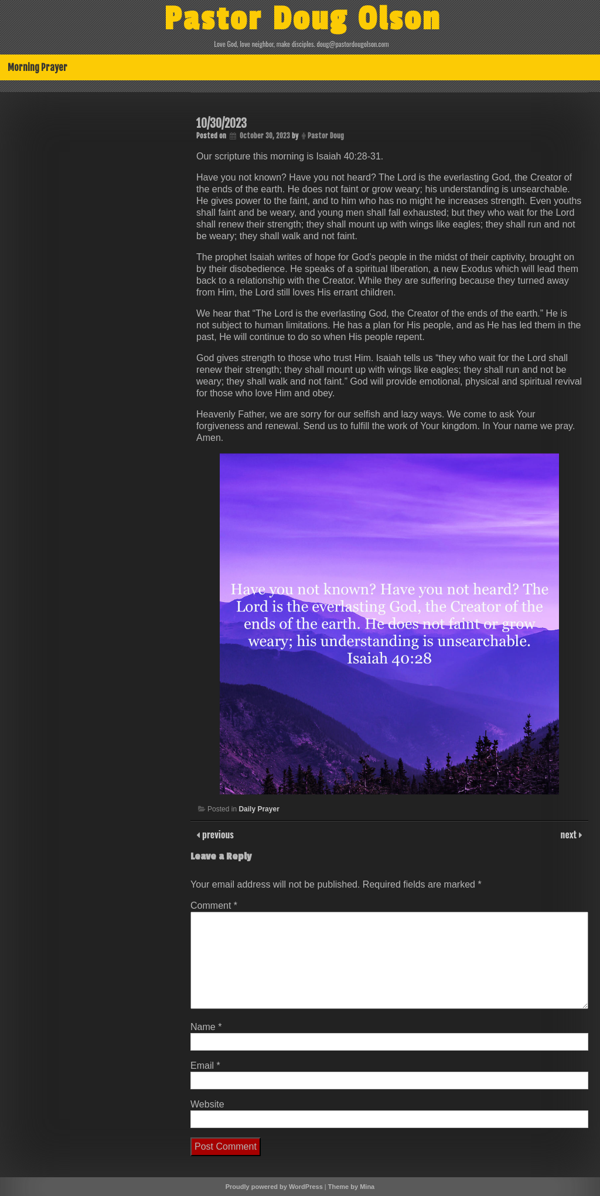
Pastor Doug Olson (302, 19)
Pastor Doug (326, 135)
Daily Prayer (258, 809)
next (570, 834)
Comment (213, 905)
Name (205, 1027)
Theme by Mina (351, 1186)
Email (205, 1066)
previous (217, 834)
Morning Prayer (37, 67)
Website (207, 1104)
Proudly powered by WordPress (274, 1186)
